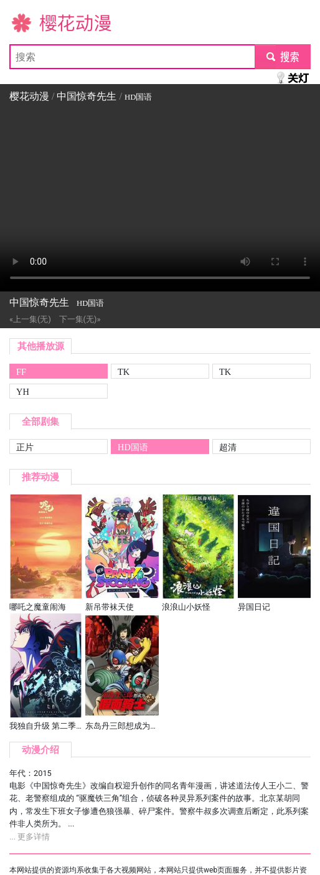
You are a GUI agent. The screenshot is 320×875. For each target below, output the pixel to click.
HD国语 (133, 447)
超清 (228, 447)
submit (282, 56)
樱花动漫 (29, 22)
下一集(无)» (80, 319)
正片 (25, 447)
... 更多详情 (29, 836)
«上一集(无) (30, 319)
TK (123, 372)
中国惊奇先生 (86, 96)
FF (21, 372)
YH (22, 392)
